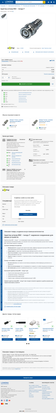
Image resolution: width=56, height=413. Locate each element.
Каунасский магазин (23, 95)
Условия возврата (46, 395)
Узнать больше (17, 208)
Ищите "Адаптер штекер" (47, 47)
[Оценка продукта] (43, 124)
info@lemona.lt (17, 368)
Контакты (31, 395)
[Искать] (44, 2)
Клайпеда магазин (22, 97)
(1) (46, 124)
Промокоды (44, 397)
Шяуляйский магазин (23, 99)
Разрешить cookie (35, 212)
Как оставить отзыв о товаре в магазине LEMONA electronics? (35, 387)
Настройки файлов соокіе (48, 398)
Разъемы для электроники (29, 5)
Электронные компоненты (14, 5)
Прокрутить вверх (28, 377)
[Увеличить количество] (3, 77)
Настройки (20, 212)
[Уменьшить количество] (9, 77)
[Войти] (48, 2)
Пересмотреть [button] (7, 339)
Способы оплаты (46, 387)
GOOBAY (22, 47)
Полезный (31, 396)
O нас (30, 393)
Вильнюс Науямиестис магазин (25, 93)
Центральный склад (23, 101)
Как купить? (45, 385)
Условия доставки (46, 388)
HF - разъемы (41, 5)
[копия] (13, 11)
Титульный (3, 5)
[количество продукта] (6, 77)
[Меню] (2, 2)
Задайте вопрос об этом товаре (9, 224)
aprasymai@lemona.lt (18, 303)
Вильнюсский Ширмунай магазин (25, 92)
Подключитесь (5, 60)
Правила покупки (46, 393)
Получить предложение (49, 73)
